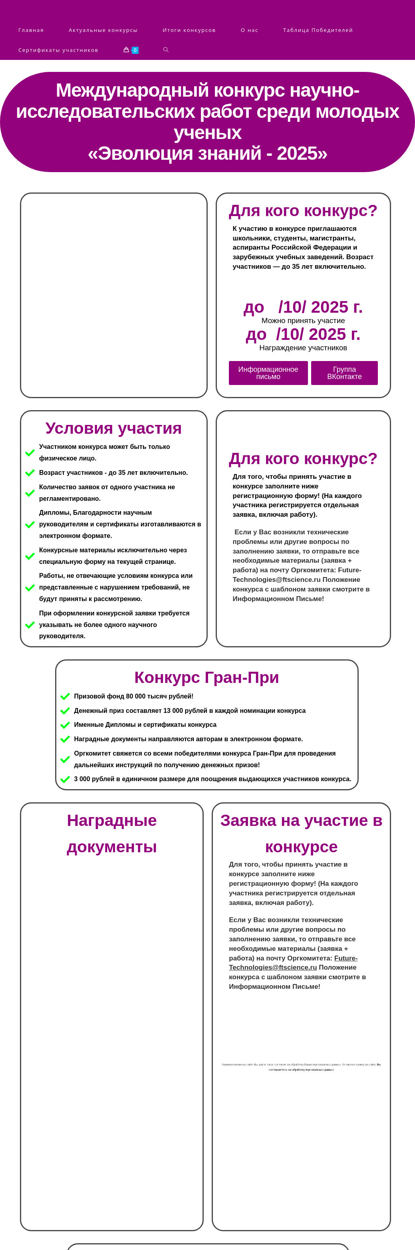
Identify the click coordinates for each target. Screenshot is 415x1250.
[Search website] (166, 50)
